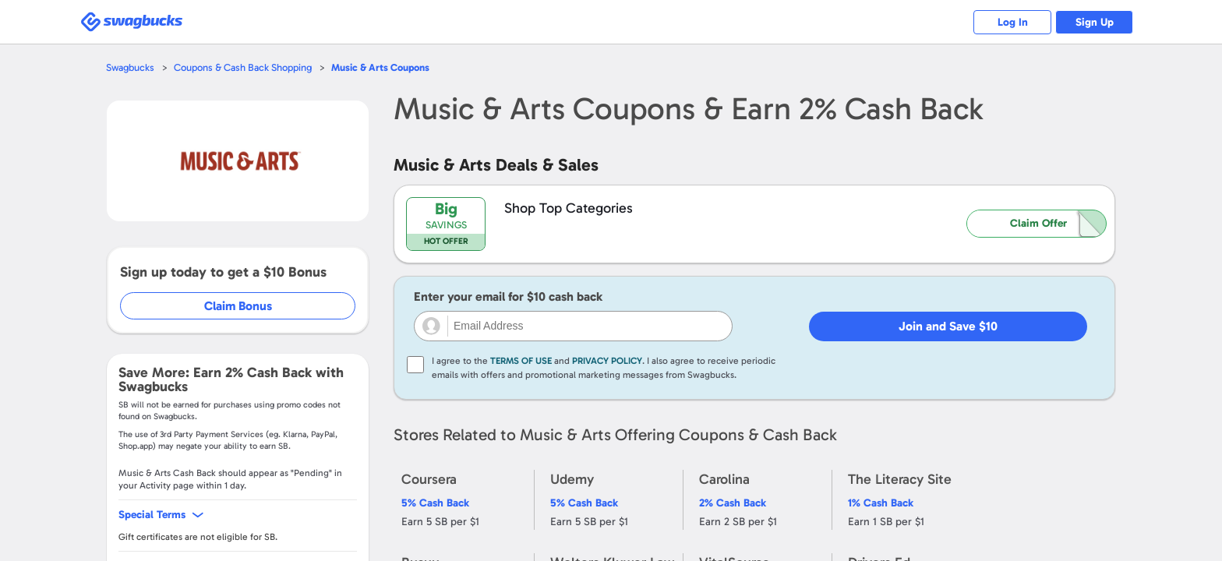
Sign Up (1094, 22)
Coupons (380, 67)
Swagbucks (130, 67)
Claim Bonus (238, 305)
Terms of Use (521, 360)
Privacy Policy (607, 360)
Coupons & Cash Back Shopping (243, 67)
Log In (1013, 22)
